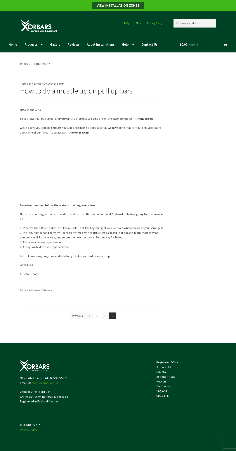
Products (31, 44)
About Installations (100, 44)
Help (125, 44)
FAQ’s (127, 23)
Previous (77, 316)
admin (60, 83)
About (139, 23)
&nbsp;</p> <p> (71, 168)
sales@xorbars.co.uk (45, 383)
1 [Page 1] (89, 316)
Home (13, 44)
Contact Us (149, 44)
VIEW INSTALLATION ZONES (118, 5)
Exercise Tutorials (41, 290)
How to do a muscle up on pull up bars (76, 90)
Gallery (55, 44)
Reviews (73, 44)
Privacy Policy (155, 23)
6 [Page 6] (105, 316)
